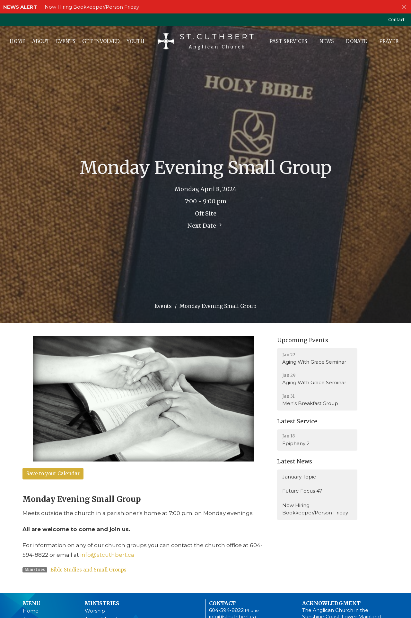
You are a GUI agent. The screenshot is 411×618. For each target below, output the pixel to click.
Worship (95, 611)
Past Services (288, 41)
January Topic (299, 477)
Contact (396, 19)
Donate (356, 41)
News (326, 41)
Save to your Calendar (53, 473)
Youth (135, 41)
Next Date (205, 225)
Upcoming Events (302, 340)
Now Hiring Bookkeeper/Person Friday (92, 7)
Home (17, 41)
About (40, 41)
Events (65, 41)
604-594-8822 (226, 610)
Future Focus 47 (302, 491)
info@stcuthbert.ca (107, 555)
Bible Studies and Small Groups (88, 570)
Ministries (101, 603)
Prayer (388, 41)
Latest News (294, 461)
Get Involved (101, 41)
